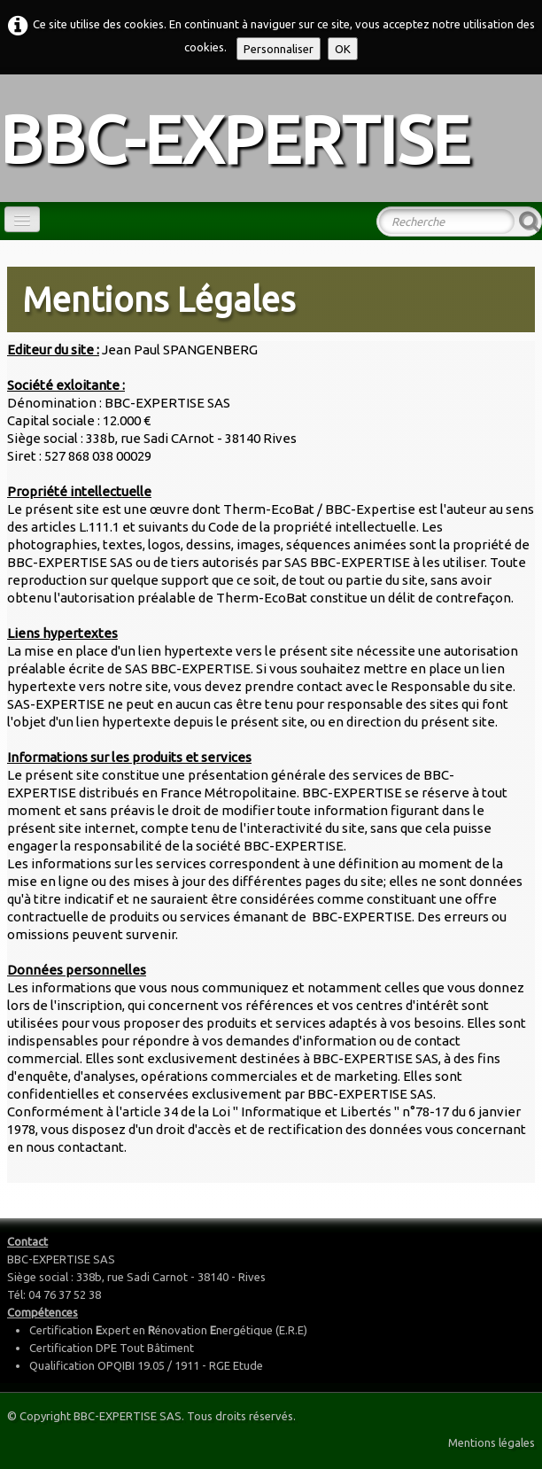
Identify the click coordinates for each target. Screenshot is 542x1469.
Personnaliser (279, 49)
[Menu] (22, 219)
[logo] (241, 136)
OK (343, 49)
